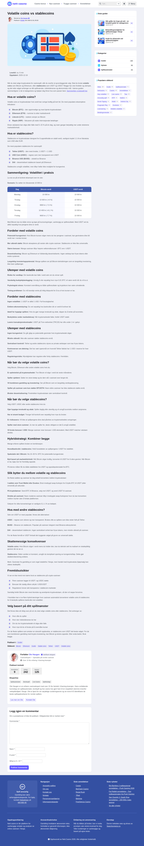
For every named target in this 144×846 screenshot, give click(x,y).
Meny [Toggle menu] (132, 4)
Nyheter (104, 65)
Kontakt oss (47, 792)
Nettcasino (102, 90)
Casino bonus (40, 4)
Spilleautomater (106, 70)
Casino (113, 90)
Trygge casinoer (70, 4)
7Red (78, 795)
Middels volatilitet (118, 109)
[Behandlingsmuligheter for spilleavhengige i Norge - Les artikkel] (101, 32)
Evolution (117, 105)
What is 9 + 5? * (16, 761)
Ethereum (26, 646)
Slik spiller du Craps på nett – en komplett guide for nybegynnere (117, 22)
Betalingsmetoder (105, 112)
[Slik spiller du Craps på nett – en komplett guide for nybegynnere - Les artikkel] (101, 23)
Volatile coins (65, 646)
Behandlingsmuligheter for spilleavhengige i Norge (115, 31)
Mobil (115, 101)
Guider (22, 20)
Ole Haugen (24, 18)
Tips (127, 94)
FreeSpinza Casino (83, 802)
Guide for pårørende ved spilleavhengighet (114, 39)
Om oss (46, 789)
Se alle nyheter (114, 806)
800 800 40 (22, 803)
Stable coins (42, 646)
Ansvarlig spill (103, 98)
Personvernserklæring (51, 799)
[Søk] (118, 3)
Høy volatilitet (103, 94)
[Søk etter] (109, 4)
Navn (12, 749)
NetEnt (123, 98)
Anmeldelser (85, 4)
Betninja (79, 799)
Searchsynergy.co (113, 826)
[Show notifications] (124, 4)
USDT (57, 646)
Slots (101, 87)
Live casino (117, 94)
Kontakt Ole (30, 700)
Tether (51, 646)
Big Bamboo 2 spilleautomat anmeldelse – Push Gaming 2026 (121, 787)
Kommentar (15, 721)
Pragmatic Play (104, 105)
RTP (115, 98)
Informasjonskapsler (50, 802)
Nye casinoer (54, 4)
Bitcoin (18, 646)
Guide (34, 646)
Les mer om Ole (17, 700)
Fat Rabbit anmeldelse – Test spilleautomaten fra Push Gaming (121, 793)
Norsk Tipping (103, 101)
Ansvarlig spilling (49, 786)
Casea (78, 786)
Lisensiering (103, 109)
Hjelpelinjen (24, 800)
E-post (13, 755)
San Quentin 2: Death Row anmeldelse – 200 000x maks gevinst (120, 799)
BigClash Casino (82, 789)
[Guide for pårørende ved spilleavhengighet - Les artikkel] (101, 40)
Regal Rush (80, 792)
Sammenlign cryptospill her (77, 91)
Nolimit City (126, 101)
